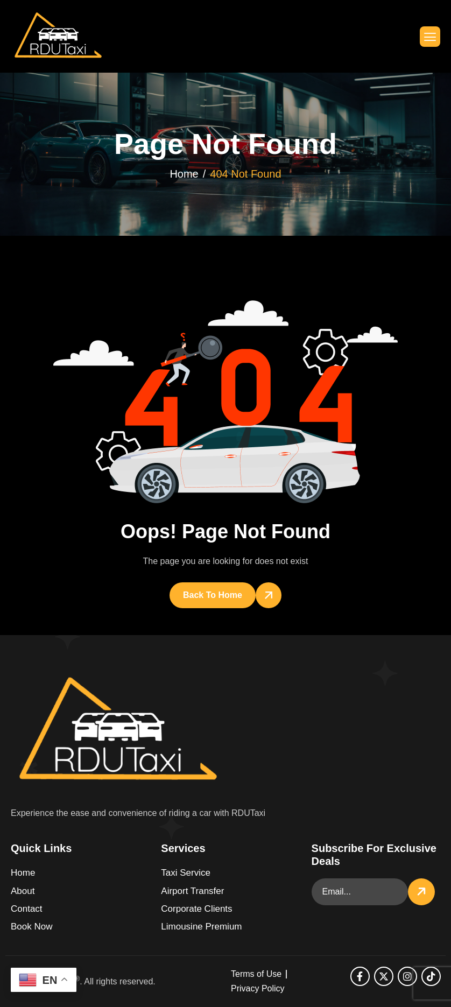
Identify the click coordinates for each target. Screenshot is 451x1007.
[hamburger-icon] (430, 36)
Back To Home (212, 595)
